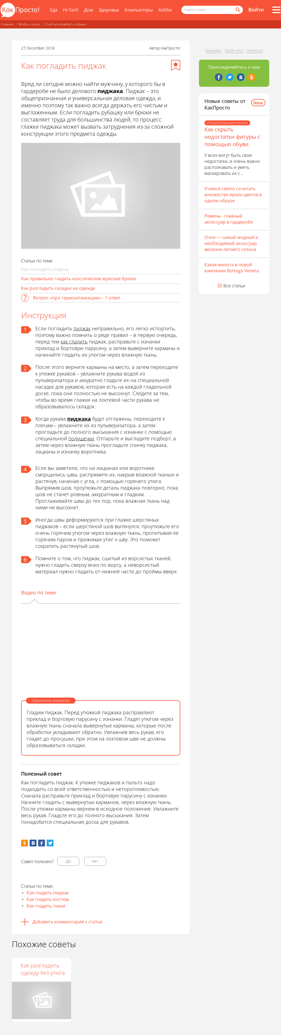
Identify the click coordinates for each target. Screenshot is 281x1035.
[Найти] (238, 10)
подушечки (81, 438)
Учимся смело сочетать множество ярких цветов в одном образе (233, 195)
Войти (256, 9)
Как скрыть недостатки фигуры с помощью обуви (232, 137)
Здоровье (109, 10)
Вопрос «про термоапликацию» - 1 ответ (76, 298)
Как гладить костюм (48, 899)
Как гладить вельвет (92, 969)
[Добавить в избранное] (175, 65)
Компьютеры (139, 10)
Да (68, 861)
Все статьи (234, 286)
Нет (95, 861)
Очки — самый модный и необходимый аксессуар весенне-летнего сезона (231, 243)
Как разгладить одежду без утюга (159, 969)
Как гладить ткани (46, 906)
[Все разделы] (276, 10)
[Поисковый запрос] (212, 10)
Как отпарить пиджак (35, 969)
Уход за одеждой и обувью (66, 24)
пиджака (79, 418)
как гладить (74, 341)
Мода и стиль (29, 24)
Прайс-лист (233, 50)
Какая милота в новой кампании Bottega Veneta (231, 268)
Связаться (254, 50)
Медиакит (213, 50)
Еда (53, 10)
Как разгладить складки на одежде (58, 288)
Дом (88, 10)
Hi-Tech (70, 10)
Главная (7, 24)
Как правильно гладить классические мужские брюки (78, 279)
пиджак (82, 328)
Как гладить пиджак (48, 893)
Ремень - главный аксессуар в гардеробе (228, 219)
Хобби (165, 10)
